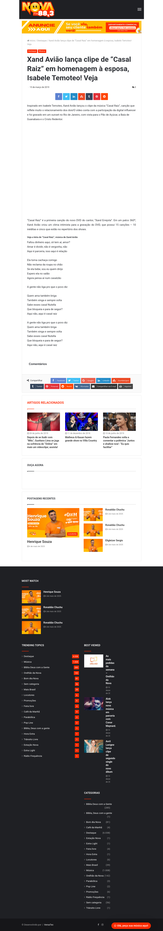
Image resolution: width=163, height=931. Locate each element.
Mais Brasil (30, 689)
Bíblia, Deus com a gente (37, 728)
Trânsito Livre (31, 739)
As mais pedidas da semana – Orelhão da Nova (110, 670)
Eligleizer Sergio (114, 540)
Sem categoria (31, 684)
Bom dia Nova (31, 678)
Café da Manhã (32, 711)
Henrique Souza (39, 542)
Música (42, 51)
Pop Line (28, 722)
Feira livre (29, 706)
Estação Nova (31, 744)
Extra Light (29, 750)
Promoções (30, 700)
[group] (81, 27)
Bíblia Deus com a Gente (37, 667)
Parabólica (29, 717)
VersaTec (49, 924)
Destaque (42, 40)
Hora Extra (29, 733)
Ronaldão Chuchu (114, 509)
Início (31, 40)
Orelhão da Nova (32, 672)
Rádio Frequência (33, 755)
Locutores (29, 695)
